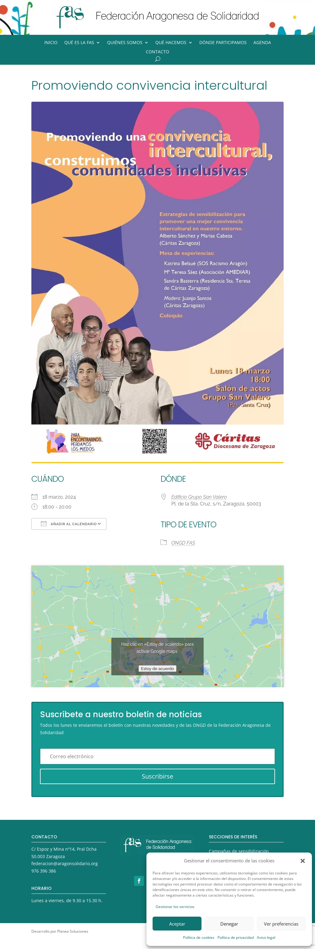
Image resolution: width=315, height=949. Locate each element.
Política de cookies (198, 937)
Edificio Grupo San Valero (199, 497)
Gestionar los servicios (175, 906)
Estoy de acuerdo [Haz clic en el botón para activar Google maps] (157, 668)
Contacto (157, 52)
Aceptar (177, 924)
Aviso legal (266, 937)
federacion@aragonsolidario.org (64, 863)
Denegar (229, 924)
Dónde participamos (223, 42)
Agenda (262, 42)
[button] (303, 861)
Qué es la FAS (79, 42)
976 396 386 (43, 871)
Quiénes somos (124, 42)
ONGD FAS (183, 543)
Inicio (51, 42)
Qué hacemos (170, 42)
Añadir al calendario (69, 523)
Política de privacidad (235, 937)
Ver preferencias (281, 924)
